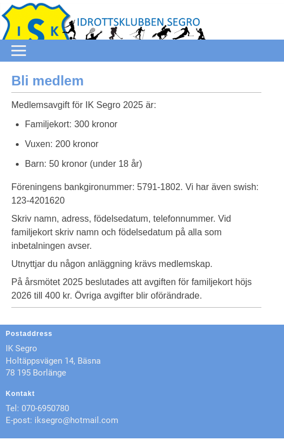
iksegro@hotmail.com (76, 420)
